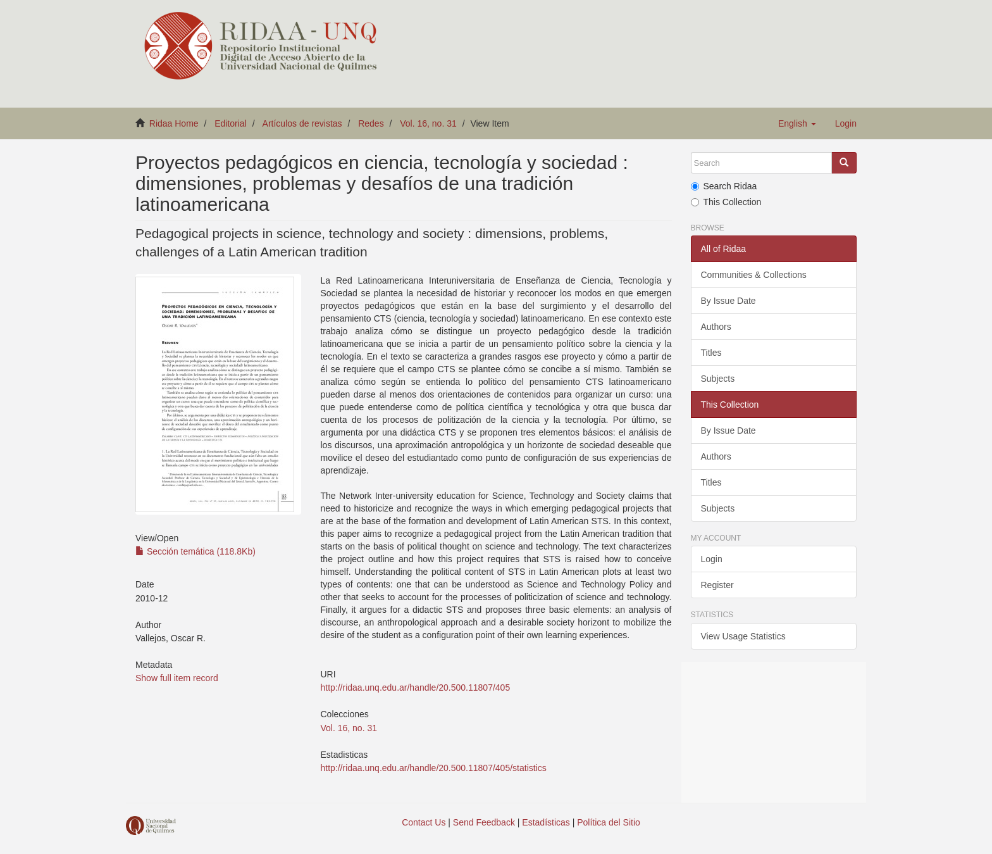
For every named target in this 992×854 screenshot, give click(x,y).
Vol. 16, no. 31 (428, 123)
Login (711, 559)
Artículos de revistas (302, 123)
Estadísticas (545, 822)
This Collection (726, 202)
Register (717, 585)
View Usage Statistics (743, 636)
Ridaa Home (174, 123)
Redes (370, 123)
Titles (711, 353)
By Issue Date (728, 301)
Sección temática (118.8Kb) (195, 551)
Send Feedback (484, 822)
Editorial (230, 123)
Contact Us (423, 822)
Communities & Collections (754, 275)
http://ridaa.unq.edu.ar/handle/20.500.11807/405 (415, 687)
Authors (716, 327)
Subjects (718, 379)
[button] (797, 123)
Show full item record (176, 678)
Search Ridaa (724, 186)
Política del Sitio (608, 822)
